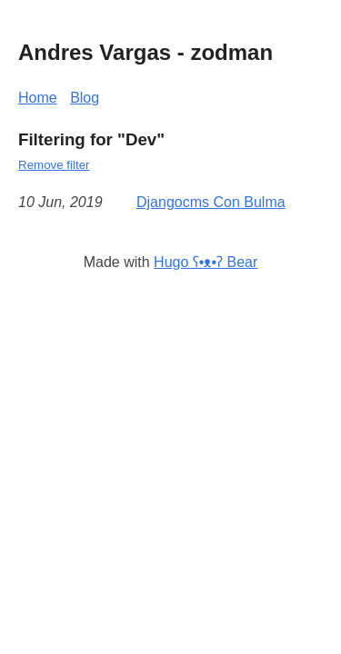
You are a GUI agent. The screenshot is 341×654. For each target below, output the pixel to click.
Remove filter (54, 165)
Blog (84, 97)
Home (37, 97)
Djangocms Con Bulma (211, 202)
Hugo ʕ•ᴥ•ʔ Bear (205, 262)
